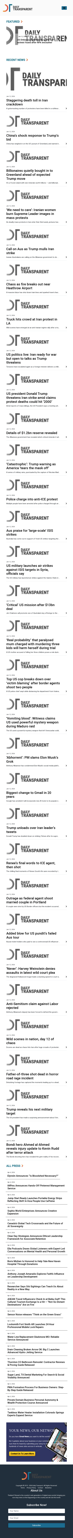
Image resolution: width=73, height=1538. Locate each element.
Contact (40, 1488)
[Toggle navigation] (64, 8)
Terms (23, 1488)
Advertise (48, 1488)
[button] (10, 35)
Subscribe (36, 1525)
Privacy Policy (31, 1488)
